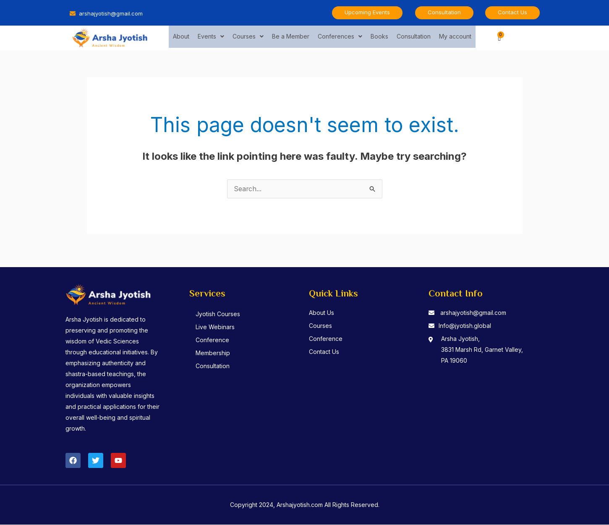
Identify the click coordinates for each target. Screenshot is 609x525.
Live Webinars (215, 327)
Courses (248, 37)
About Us (321, 313)
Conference (213, 340)
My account (455, 37)
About (181, 37)
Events (211, 37)
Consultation (414, 37)
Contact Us (324, 352)
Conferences (340, 37)
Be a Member (290, 37)
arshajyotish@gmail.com (473, 313)
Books (379, 37)
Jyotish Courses (218, 314)
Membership (213, 353)
